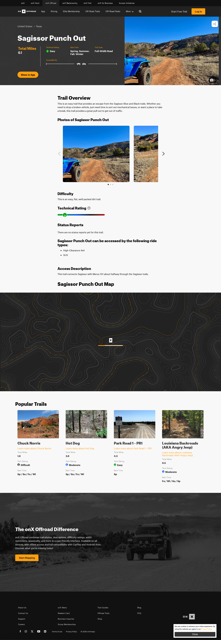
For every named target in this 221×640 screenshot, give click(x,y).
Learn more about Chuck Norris (34, 448)
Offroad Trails (104, 613)
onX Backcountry (69, 3)
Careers (21, 624)
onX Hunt (35, 3)
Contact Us (23, 613)
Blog (139, 607)
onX (23, 3)
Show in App (28, 74)
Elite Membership (71, 11)
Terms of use (57, 631)
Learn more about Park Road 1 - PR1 (133, 448)
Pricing (54, 11)
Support (21, 619)
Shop (100, 619)
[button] (215, 24)
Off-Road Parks (113, 11)
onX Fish (87, 3)
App (43, 11)
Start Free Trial (179, 11)
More (129, 11)
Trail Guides (103, 607)
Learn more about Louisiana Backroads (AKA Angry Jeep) (177, 454)
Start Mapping (27, 557)
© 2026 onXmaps (88, 631)
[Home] (27, 11)
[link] (89, 207)
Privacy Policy (71, 631)
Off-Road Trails (92, 11)
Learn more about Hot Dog (80, 448)
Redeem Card (64, 613)
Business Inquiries (66, 619)
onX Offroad (51, 3)
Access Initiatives (127, 3)
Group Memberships (67, 624)
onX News (62, 607)
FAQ (139, 613)
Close (195, 634)
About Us (22, 607)
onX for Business (105, 3)
